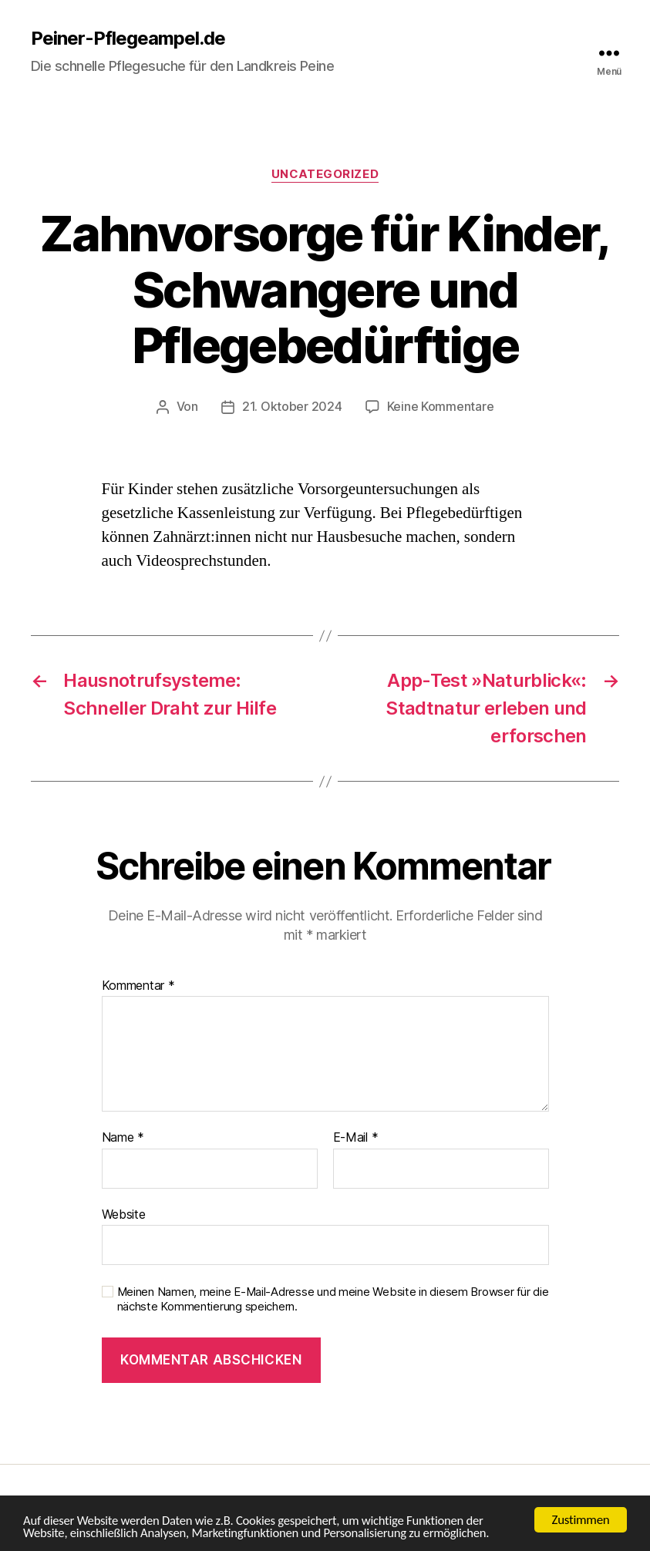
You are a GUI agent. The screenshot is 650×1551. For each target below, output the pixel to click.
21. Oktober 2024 (292, 406)
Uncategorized (325, 174)
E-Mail (356, 1137)
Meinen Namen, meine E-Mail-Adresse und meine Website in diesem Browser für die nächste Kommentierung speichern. (333, 1298)
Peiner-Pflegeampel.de (128, 38)
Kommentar (138, 985)
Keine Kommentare (440, 406)
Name (123, 1137)
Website (124, 1213)
